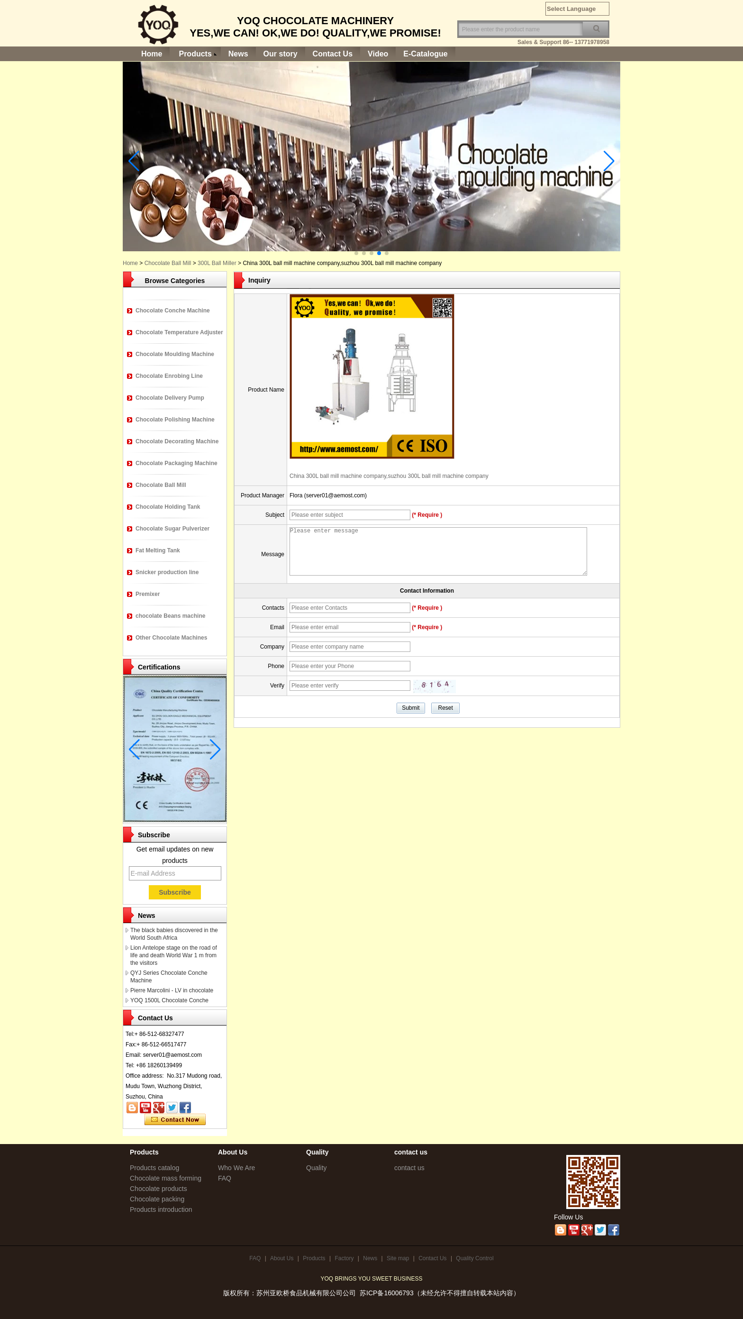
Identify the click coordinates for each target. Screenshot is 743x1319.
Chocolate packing (157, 1199)
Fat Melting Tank (158, 550)
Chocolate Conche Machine (173, 310)
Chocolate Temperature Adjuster (179, 332)
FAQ (224, 1178)
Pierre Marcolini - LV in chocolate (171, 990)
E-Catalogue (425, 54)
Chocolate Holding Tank (168, 507)
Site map (398, 1258)
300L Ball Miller (217, 263)
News (238, 54)
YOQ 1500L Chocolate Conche (169, 1000)
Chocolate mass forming (165, 1178)
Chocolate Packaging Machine (176, 463)
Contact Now (175, 1120)
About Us (281, 1258)
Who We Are (236, 1168)
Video (378, 54)
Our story (280, 54)
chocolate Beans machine (170, 616)
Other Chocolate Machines (171, 637)
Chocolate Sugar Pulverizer (172, 528)
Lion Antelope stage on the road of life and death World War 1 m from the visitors (173, 955)
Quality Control (474, 1258)
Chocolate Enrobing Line (169, 376)
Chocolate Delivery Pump (170, 397)
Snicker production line (167, 572)
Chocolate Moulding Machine (175, 354)
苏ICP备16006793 (387, 1293)
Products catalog (154, 1168)
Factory (344, 1258)
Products (195, 54)
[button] (356, 253)
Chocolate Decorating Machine (177, 441)
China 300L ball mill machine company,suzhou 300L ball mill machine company (389, 476)
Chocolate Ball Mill (168, 263)
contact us (409, 1168)
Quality (316, 1168)
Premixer (148, 594)
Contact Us (333, 54)
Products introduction (161, 1209)
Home (151, 54)
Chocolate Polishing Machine (175, 419)
